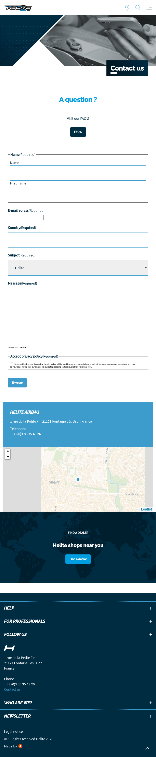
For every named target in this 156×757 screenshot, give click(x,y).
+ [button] (8, 451)
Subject (21, 255)
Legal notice (13, 731)
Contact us (12, 689)
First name (18, 183)
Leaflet (146, 509)
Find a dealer (127, 8)
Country (22, 227)
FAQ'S (78, 132)
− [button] (8, 456)
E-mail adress (26, 210)
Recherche (137, 7)
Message (22, 283)
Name (14, 162)
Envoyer (17, 382)
